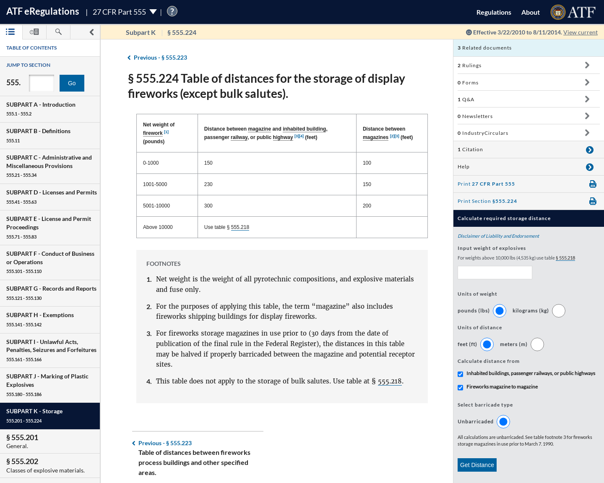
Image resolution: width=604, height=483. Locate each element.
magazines (375, 137)
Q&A (466, 99)
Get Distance (477, 465)
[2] (392, 136)
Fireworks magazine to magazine (502, 386)
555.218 (240, 227)
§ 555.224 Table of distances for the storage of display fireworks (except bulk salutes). (266, 85)
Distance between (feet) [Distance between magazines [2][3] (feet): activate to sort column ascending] (388, 133)
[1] (166, 132)
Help (464, 166)
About (530, 12)
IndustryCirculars (483, 133)
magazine (259, 129)
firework (153, 133)
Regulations (493, 12)
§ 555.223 (160, 57)
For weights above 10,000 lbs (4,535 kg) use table (516, 258)
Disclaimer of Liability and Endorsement (498, 236)
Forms (468, 82)
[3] (296, 136)
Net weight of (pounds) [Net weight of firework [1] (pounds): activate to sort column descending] (158, 133)
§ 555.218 (565, 257)
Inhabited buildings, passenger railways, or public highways (530, 373)
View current (580, 32)
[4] (301, 136)
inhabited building (304, 129)
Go (72, 83)
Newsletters (475, 116)
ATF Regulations (42, 11)
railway (239, 137)
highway (283, 137)
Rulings (470, 65)
